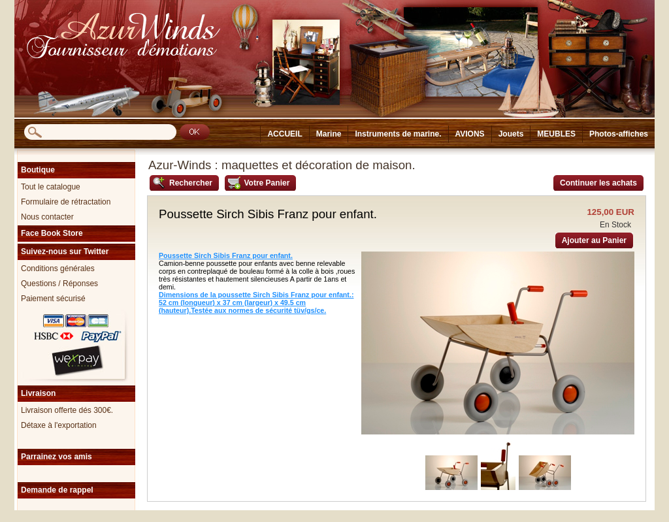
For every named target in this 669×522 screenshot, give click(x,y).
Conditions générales (58, 268)
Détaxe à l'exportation (59, 425)
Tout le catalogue (50, 186)
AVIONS (470, 134)
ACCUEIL (284, 134)
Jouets (511, 134)
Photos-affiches (618, 134)
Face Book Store (52, 233)
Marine (329, 134)
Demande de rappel (57, 490)
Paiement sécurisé (53, 298)
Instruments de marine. (398, 134)
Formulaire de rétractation (65, 201)
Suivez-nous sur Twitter (64, 251)
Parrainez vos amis (56, 456)
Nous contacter (47, 216)
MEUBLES (556, 134)
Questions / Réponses (59, 283)
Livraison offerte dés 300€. (67, 410)
